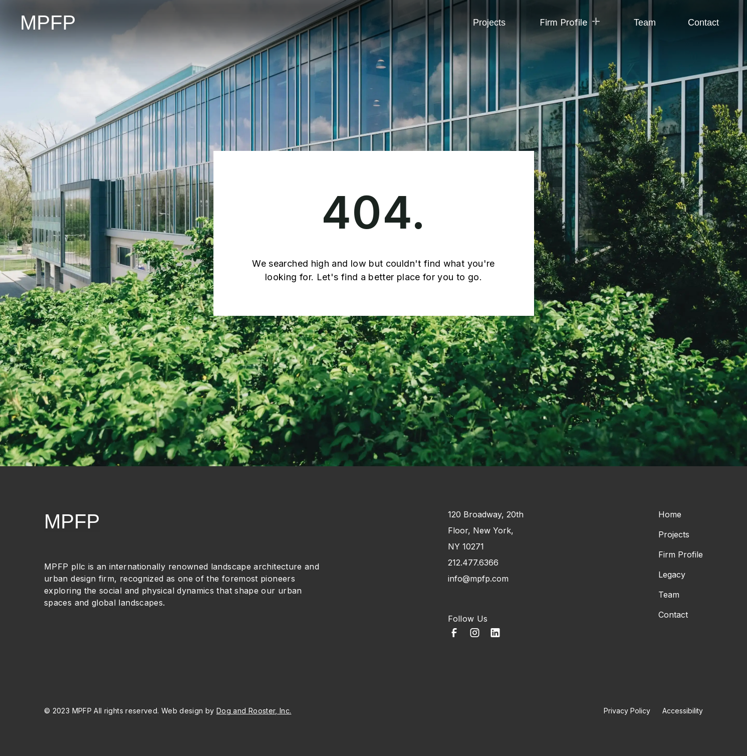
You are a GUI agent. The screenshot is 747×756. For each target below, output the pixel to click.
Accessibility (682, 710)
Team (645, 23)
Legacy (671, 575)
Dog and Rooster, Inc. (254, 710)
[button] (570, 23)
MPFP (48, 23)
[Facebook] (454, 634)
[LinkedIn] (495, 634)
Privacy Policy (627, 710)
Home (669, 514)
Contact (703, 23)
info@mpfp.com (478, 579)
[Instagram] (474, 634)
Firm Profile (680, 554)
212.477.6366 (473, 562)
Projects (489, 23)
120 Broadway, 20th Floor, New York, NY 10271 (486, 530)
